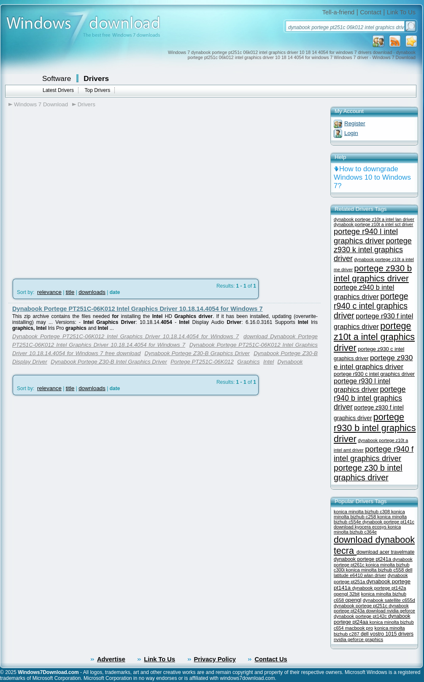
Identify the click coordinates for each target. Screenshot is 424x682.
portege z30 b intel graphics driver (368, 472)
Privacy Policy (215, 659)
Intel (268, 362)
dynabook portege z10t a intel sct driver (373, 224)
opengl (353, 600)
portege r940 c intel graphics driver (371, 305)
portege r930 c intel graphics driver (374, 374)
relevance (49, 292)
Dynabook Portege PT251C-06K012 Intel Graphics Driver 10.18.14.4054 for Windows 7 (137, 308)
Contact (370, 12)
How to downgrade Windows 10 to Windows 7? (372, 177)
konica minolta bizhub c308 (362, 511)
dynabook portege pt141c (388, 521)
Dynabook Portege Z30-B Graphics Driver (197, 353)
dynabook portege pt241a (363, 559)
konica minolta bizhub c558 (375, 569)
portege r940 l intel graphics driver (366, 236)
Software (56, 78)
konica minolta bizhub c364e (367, 529)
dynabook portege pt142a (379, 587)
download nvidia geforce (390, 610)
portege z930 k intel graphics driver (373, 250)
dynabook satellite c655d (389, 600)
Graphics (248, 362)
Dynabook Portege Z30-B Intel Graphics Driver (109, 362)
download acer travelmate (385, 552)
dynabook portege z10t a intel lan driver (374, 219)
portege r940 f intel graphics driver (373, 454)
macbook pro (359, 628)
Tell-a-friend (338, 12)
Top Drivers (97, 90)
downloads (91, 292)
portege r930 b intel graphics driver (375, 428)
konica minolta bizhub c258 (369, 514)
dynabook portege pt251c (361, 605)
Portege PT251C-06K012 (202, 362)
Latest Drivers (58, 90)
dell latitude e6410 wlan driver (373, 572)
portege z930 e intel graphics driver (373, 362)
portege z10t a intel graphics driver (374, 337)
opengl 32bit (346, 593)
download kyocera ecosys (361, 526)
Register (354, 123)
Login (351, 133)
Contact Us (270, 659)
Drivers (96, 78)
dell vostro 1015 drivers (387, 634)
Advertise (111, 659)
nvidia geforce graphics (358, 639)
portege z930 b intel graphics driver (373, 273)
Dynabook (289, 362)
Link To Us (401, 12)
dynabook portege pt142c (361, 616)
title (70, 292)
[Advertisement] (79, 198)
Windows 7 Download (41, 104)
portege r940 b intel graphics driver (370, 398)
